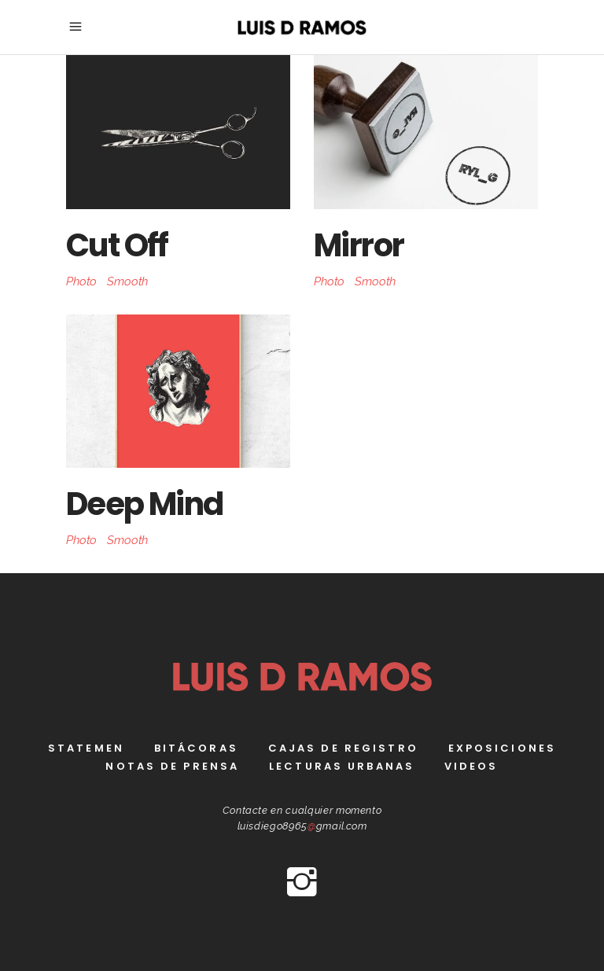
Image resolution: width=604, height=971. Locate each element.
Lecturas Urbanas (341, 766)
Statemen (86, 748)
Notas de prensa (172, 766)
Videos (471, 766)
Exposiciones (502, 748)
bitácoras (196, 748)
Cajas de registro (343, 748)
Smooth (127, 281)
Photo (81, 281)
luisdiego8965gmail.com (302, 826)
